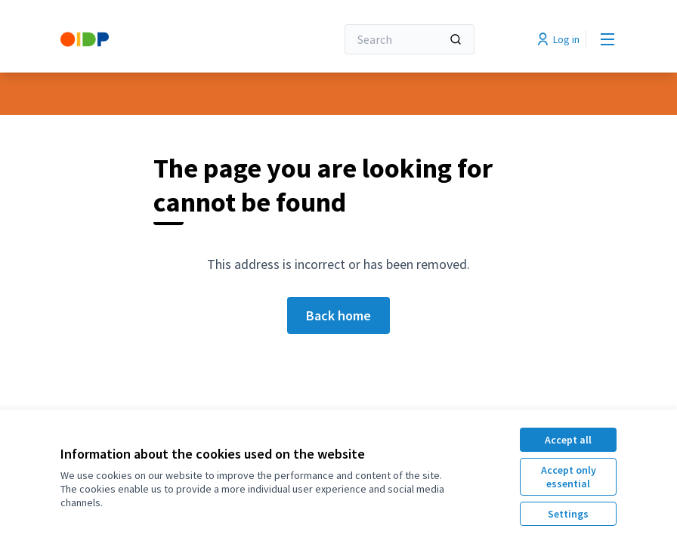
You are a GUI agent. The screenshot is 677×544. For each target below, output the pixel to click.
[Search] (409, 39)
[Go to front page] (160, 39)
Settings (568, 514)
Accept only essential (568, 476)
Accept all (568, 440)
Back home (338, 315)
